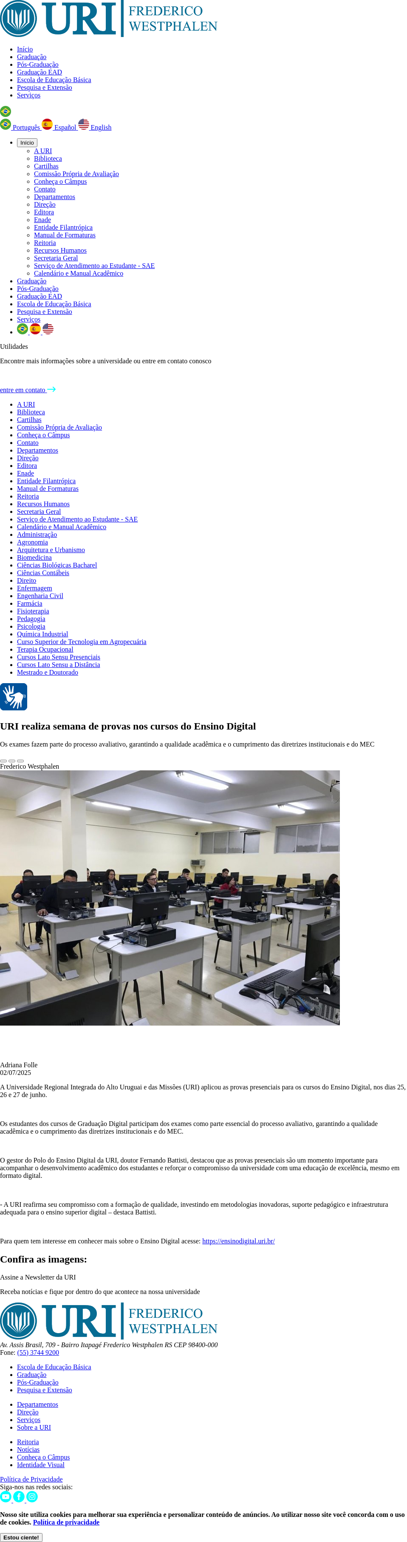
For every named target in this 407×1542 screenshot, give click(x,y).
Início (25, 49)
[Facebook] (19, 1500)
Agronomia (32, 542)
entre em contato (28, 389)
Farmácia (29, 603)
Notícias (28, 1449)
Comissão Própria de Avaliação (76, 173)
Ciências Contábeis (43, 572)
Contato (45, 189)
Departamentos (54, 196)
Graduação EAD (39, 72)
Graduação (31, 56)
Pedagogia (31, 618)
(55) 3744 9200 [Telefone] (38, 1352)
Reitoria (45, 242)
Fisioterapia (33, 611)
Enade (42, 219)
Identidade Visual (41, 1464)
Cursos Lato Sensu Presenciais (58, 657)
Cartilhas (46, 166)
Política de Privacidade (31, 1479)
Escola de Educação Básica (54, 79)
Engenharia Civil (40, 595)
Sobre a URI (34, 1427)
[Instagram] (32, 1500)
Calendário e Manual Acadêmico (78, 273)
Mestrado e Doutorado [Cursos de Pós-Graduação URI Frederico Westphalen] (47, 672)
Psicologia (31, 626)
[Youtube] (6, 1500)
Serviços (28, 95)
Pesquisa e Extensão (44, 87)
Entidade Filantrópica (63, 227)
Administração (37, 534)
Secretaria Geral (56, 258)
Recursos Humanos (60, 250)
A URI (43, 150)
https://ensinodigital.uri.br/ (238, 1241)
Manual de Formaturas (65, 235)
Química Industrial (42, 634)
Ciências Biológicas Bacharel (57, 565)
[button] (5, 114)
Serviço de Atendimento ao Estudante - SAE (94, 265)
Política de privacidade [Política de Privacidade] (66, 1522)
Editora (44, 212)
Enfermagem (34, 588)
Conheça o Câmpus (60, 181)
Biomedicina (34, 557)
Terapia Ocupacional (45, 649)
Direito (26, 580)
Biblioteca (48, 158)
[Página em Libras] (13, 708)
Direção (45, 204)
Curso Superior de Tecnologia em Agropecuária (82, 641)
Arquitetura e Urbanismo (51, 549)
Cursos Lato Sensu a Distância (58, 664)
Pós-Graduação (38, 64)
